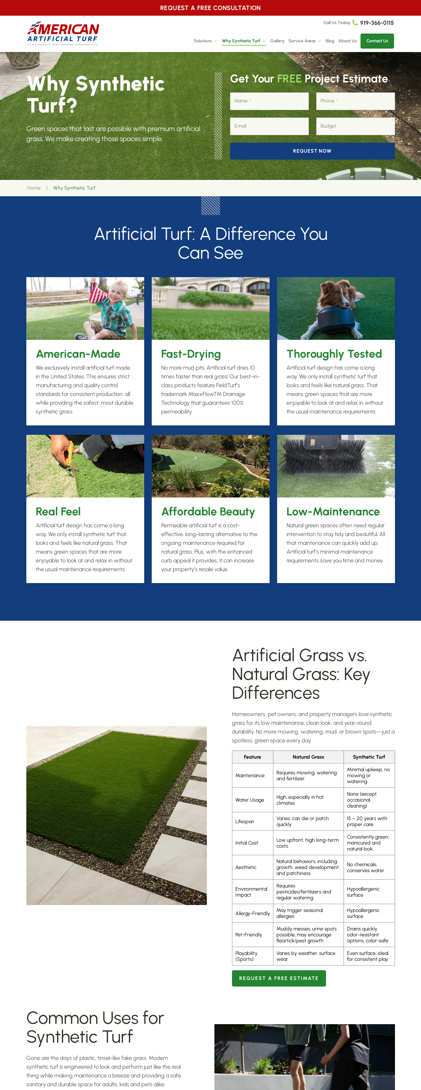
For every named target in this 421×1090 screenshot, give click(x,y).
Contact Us (377, 41)
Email (240, 126)
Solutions (206, 41)
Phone (329, 101)
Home (33, 188)
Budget (329, 126)
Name (242, 101)
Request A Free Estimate (279, 978)
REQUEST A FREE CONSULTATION (210, 8)
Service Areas (305, 41)
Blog (330, 41)
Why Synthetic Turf (244, 41)
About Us (347, 41)
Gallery (277, 41)
